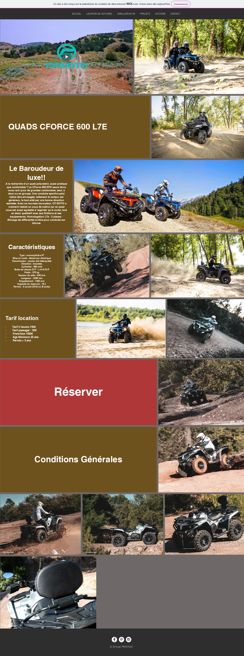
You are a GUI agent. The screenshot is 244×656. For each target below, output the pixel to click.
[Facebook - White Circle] (114, 639)
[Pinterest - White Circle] (121, 639)
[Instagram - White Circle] (128, 639)
